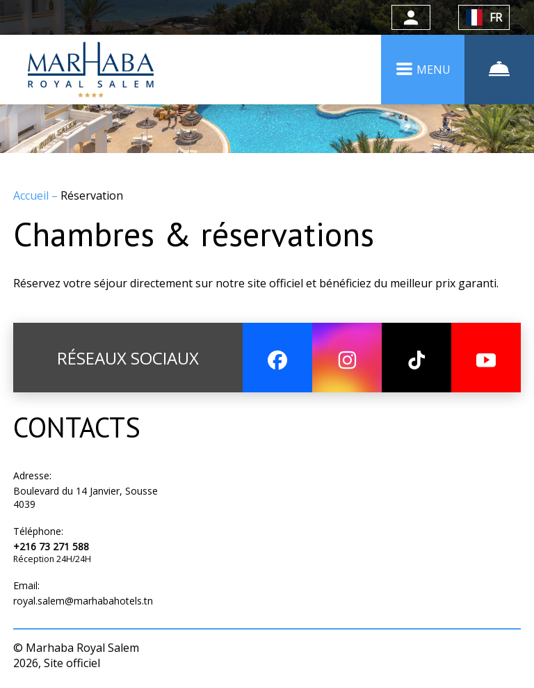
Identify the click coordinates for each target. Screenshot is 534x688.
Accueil (32, 195)
